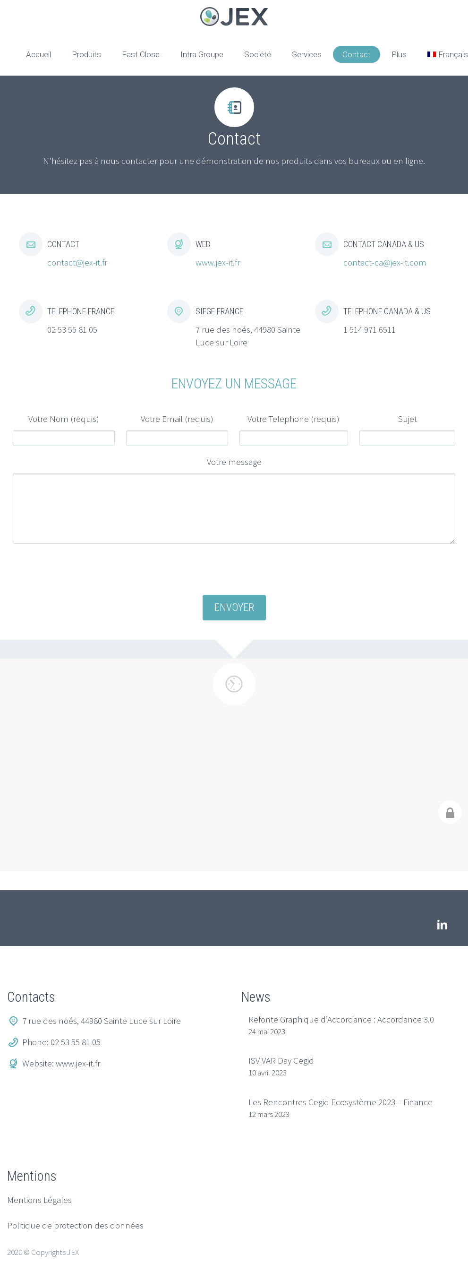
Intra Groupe (201, 54)
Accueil (38, 54)
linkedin (442, 924)
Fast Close (141, 54)
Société (257, 54)
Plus (399, 54)
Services (307, 54)
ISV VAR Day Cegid (281, 1060)
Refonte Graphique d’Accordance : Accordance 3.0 (341, 1019)
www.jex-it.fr (218, 262)
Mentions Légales (39, 1199)
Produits (86, 54)
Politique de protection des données (75, 1225)
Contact (356, 54)
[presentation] (234, 570)
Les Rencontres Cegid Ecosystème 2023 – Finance (340, 1102)
